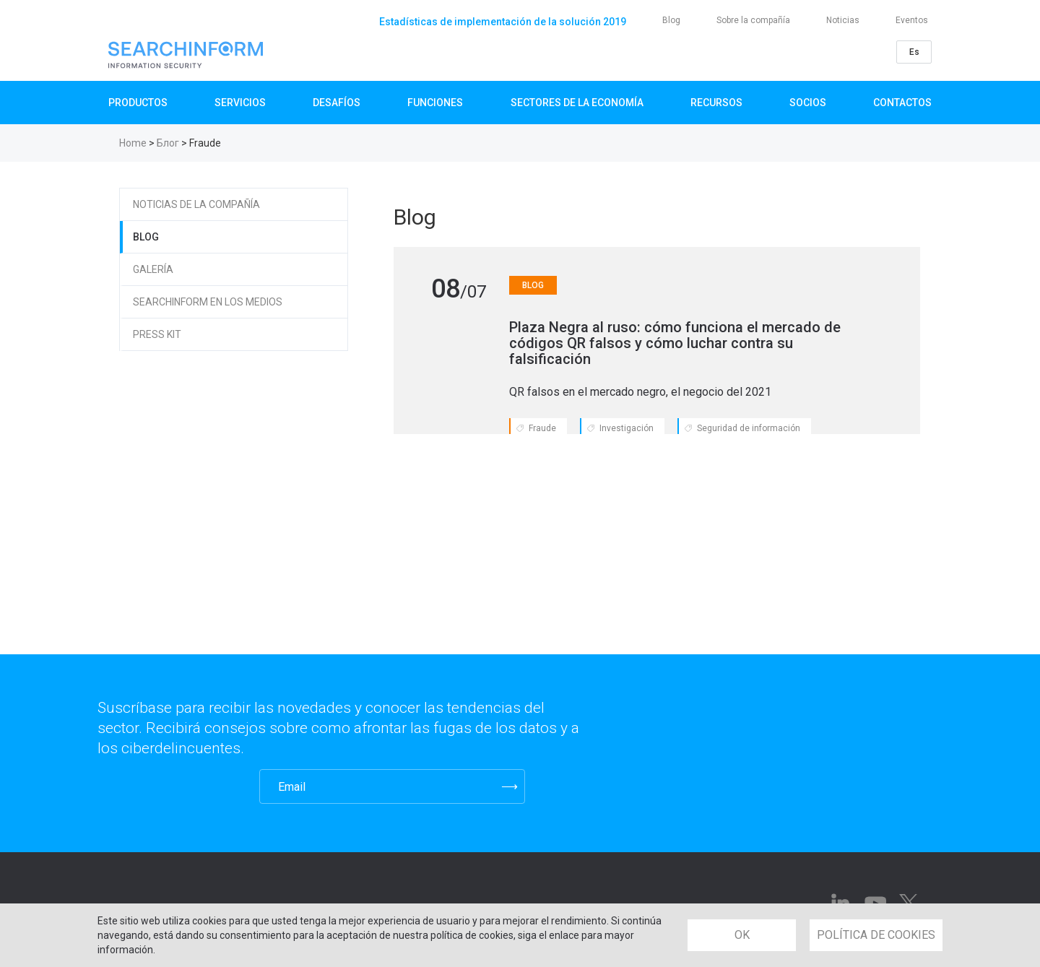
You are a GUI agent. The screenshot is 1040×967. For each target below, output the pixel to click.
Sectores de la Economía (577, 102)
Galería (153, 269)
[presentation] (168, 786)
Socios (807, 102)
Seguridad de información (748, 428)
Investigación (626, 428)
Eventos (912, 20)
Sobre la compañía (753, 20)
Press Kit (157, 334)
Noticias (842, 20)
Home (133, 143)
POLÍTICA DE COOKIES (876, 935)
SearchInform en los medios (207, 302)
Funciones (435, 102)
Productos (138, 102)
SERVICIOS (240, 102)
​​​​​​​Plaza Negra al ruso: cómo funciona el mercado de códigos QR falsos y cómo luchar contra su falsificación (675, 343)
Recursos (716, 102)
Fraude (542, 428)
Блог (168, 143)
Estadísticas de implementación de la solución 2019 (502, 21)
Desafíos (336, 102)
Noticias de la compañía (196, 204)
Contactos (902, 102)
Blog (671, 20)
